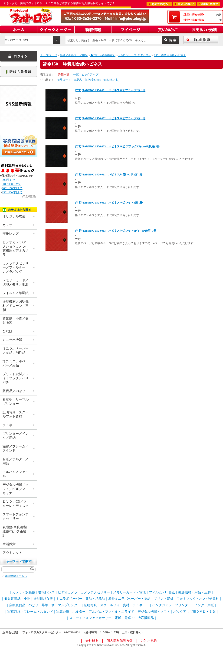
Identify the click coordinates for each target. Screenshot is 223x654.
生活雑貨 (9, 544)
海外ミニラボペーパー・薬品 (129, 598)
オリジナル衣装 (14, 216)
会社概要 (91, 640)
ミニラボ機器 (12, 340)
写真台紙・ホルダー (70, 611)
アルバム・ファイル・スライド (111, 611)
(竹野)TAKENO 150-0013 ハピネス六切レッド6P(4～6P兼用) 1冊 (115, 230)
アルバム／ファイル (16, 474)
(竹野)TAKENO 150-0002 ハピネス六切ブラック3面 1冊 (110, 118)
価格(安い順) (93, 79)
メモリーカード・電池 (129, 592)
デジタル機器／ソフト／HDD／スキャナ (16, 489)
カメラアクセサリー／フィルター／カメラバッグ (16, 267)
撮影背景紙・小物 (17, 598)
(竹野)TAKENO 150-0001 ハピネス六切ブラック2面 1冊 (110, 90)
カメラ (7, 225)
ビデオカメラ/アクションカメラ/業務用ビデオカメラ (16, 248)
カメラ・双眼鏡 (23, 592)
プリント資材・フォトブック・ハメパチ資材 (186, 598)
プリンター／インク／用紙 (16, 436)
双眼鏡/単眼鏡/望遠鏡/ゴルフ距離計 (15, 531)
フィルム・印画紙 (162, 592)
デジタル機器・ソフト (154, 611)
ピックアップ (90, 74)
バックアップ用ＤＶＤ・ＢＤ (194, 611)
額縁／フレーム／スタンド (16, 448)
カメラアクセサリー (95, 592)
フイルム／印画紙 (16, 293)
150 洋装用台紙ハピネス (170, 55)
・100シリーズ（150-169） (134, 55)
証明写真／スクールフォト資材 (16, 414)
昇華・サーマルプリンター (61, 605)
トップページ (48, 55)
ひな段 (7, 331)
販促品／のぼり (14, 391)
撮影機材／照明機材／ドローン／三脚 (16, 306)
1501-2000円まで (12, 192)
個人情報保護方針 (120, 640)
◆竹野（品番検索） (102, 55)
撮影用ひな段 (43, 598)
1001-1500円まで (12, 188)
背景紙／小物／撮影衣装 (16, 320)
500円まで (8, 179)
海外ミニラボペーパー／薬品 (16, 363)
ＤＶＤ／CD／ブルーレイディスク (16, 504)
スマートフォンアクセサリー (16, 516)
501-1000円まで (11, 184)
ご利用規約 (149, 640)
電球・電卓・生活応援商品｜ (136, 618)
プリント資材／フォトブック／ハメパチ (16, 378)
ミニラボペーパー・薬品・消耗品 (80, 598)
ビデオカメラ (67, 592)
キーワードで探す (19, 561)
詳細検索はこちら (16, 576)
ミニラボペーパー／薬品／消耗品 (16, 350)
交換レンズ (11, 233)
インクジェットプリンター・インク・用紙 (183, 605)
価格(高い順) (111, 79)
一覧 (76, 74)
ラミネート (11, 425)
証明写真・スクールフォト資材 (106, 605)
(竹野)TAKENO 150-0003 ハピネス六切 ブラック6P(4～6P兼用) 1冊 (117, 146)
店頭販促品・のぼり (23, 605)
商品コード (64, 79)
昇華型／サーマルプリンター (16, 401)
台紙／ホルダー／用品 (74, 55)
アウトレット (12, 552)
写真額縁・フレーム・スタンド (30, 611)
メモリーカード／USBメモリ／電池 (16, 282)
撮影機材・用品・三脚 (194, 592)
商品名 (78, 79)
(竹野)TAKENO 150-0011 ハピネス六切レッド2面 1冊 (108, 174)
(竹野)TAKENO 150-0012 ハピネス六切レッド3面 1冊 (109, 202)
